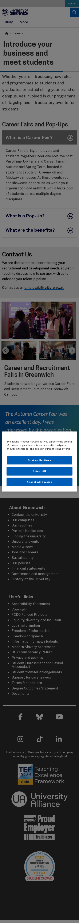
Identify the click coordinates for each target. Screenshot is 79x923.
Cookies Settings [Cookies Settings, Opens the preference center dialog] (39, 459)
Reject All (39, 470)
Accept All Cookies (39, 481)
